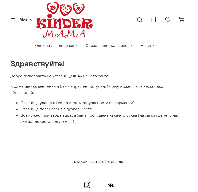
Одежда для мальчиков (110, 45)
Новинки (149, 45)
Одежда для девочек (57, 45)
